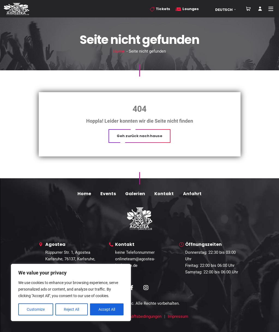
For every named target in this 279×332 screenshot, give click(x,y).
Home (118, 51)
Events (108, 194)
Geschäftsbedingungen (140, 316)
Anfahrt (192, 194)
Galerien (135, 194)
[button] (227, 9)
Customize (36, 309)
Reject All (71, 309)
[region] (71, 292)
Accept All (106, 309)
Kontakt (164, 194)
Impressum (178, 316)
